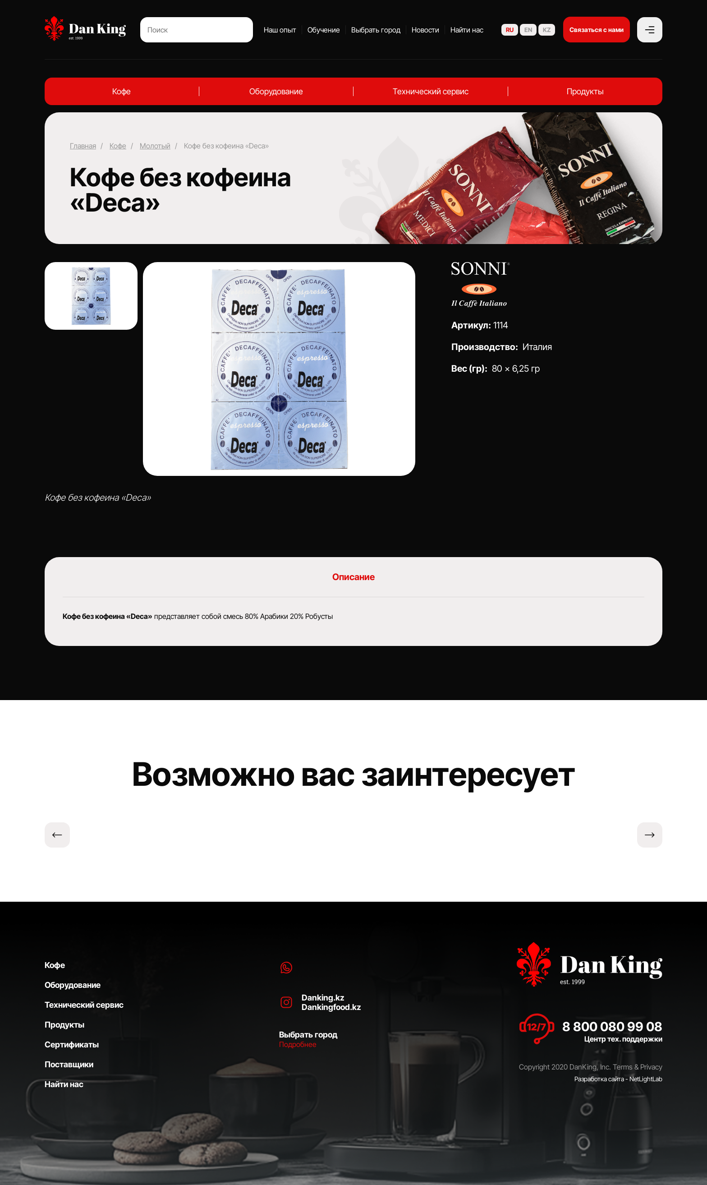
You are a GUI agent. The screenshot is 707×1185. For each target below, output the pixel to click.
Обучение (324, 29)
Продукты (585, 91)
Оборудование (276, 91)
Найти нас (466, 29)
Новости (425, 29)
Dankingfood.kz (331, 1007)
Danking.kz (323, 997)
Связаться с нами (596, 29)
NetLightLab (645, 1079)
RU (510, 29)
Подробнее (298, 1044)
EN (528, 29)
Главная (83, 145)
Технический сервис (430, 91)
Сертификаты (72, 1044)
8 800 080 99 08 (612, 1026)
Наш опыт (280, 29)
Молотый (155, 145)
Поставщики (69, 1064)
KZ (547, 29)
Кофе (121, 91)
